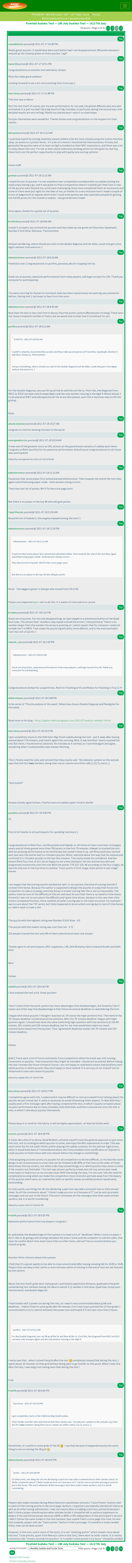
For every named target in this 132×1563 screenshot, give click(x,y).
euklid (12, 986)
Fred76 (12, 1215)
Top (121, 38)
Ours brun (14, 93)
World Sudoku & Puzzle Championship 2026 (66, 18)
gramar (12, 175)
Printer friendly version (22, 1561)
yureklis (13, 812)
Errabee (13, 612)
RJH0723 (13, 221)
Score (86, 14)
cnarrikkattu (15, 44)
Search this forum (19, 1557)
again (36, 602)
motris (12, 1133)
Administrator (16, 257)
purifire (12, 326)
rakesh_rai (14, 642)
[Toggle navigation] (124, 6)
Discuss (96, 14)
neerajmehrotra (17, 440)
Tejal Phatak (15, 512)
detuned (13, 132)
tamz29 (12, 64)
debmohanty (16, 698)
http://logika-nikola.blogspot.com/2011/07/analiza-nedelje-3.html (73, 720)
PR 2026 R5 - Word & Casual (47, 14)
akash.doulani (16, 423)
